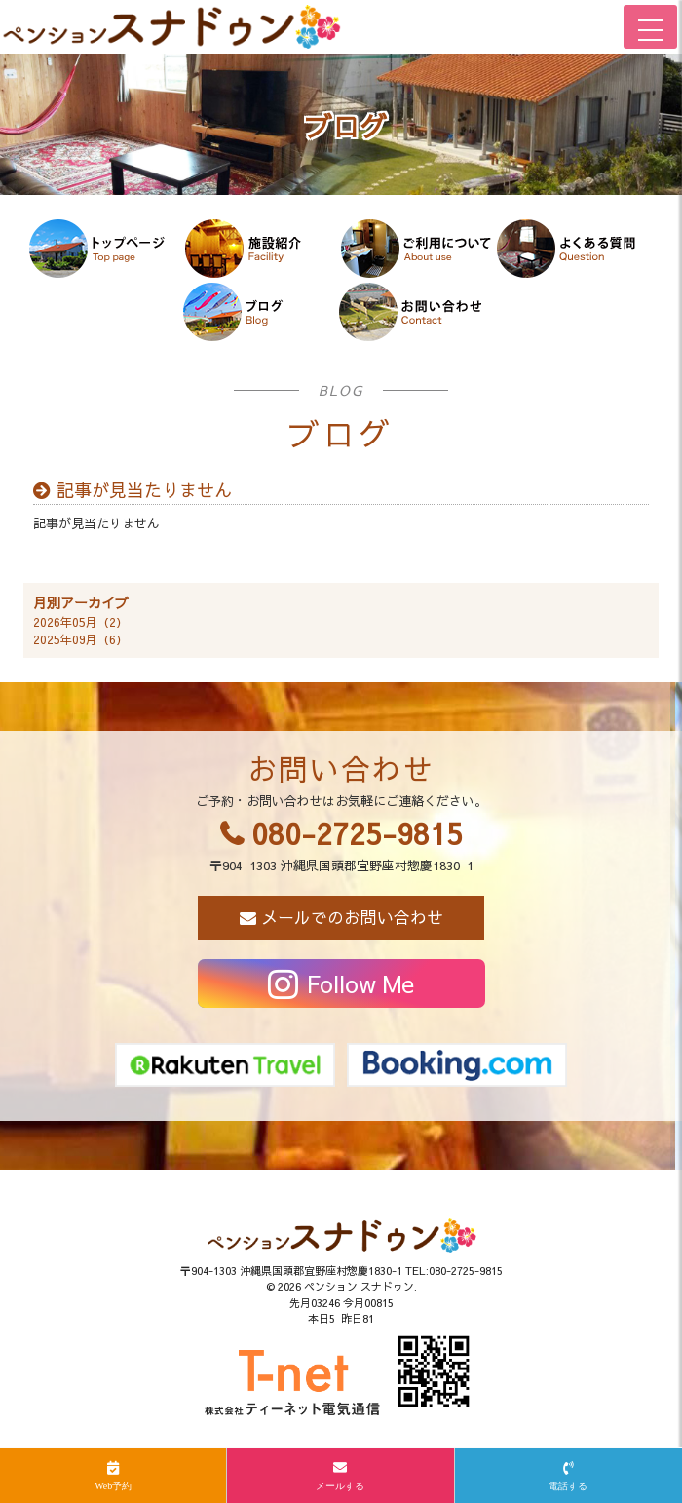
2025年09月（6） (80, 639)
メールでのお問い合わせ (352, 917)
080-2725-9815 (357, 833)
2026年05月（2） (80, 622)
